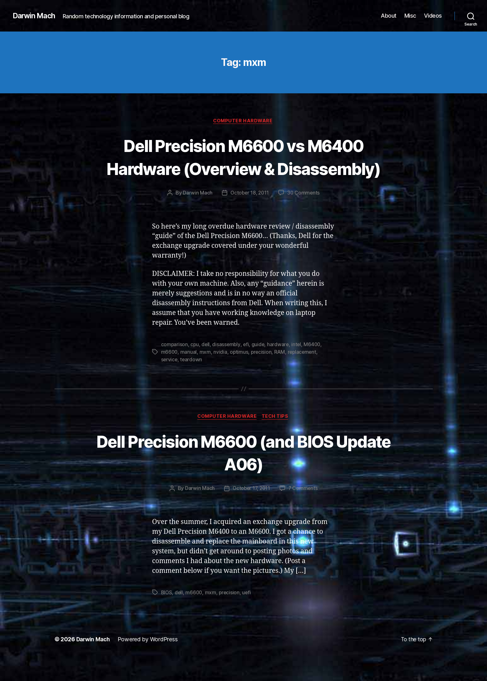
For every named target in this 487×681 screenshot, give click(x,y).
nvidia (221, 375)
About (389, 15)
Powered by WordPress (149, 663)
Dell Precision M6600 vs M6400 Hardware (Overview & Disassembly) (243, 168)
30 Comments (304, 216)
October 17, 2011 (251, 512)
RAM (281, 375)
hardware (280, 368)
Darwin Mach (35, 16)
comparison (174, 368)
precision (262, 375)
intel (298, 368)
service (169, 383)
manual (189, 375)
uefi (248, 616)
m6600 (169, 375)
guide (259, 368)
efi (247, 368)
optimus (239, 375)
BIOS (167, 616)
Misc (410, 15)
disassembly (227, 368)
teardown (192, 383)
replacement (304, 375)
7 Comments (304, 512)
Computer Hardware (243, 121)
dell (206, 368)
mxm (205, 375)
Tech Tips (276, 440)
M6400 (314, 368)
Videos (433, 15)
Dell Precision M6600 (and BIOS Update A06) (243, 476)
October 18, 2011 (249, 216)
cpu (195, 368)
